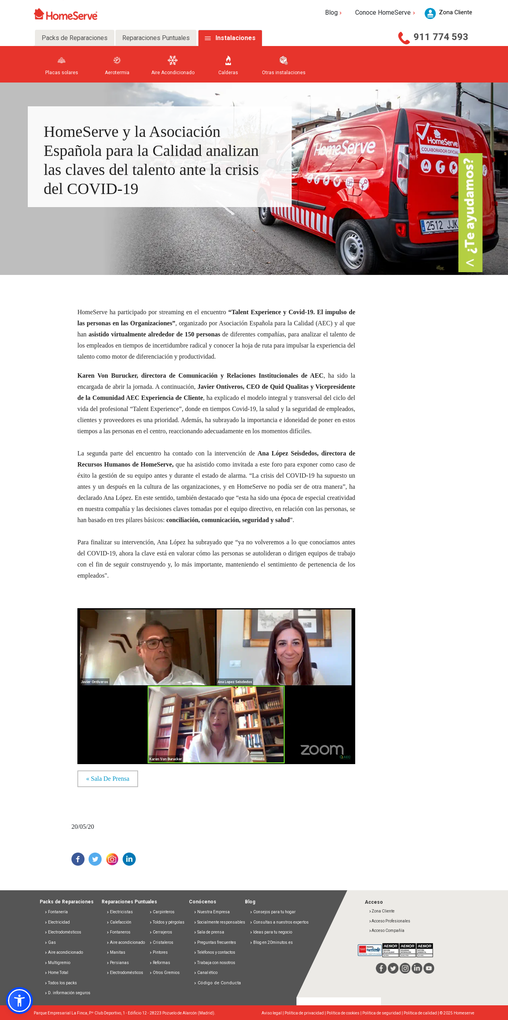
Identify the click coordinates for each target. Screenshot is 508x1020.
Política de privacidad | (306, 1013)
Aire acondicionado (63, 952)
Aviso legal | (273, 1013)
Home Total (56, 972)
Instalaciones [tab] (236, 38)
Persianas (117, 962)
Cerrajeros (160, 932)
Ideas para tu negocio (271, 932)
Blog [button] (334, 12)
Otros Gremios (164, 972)
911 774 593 (441, 36)
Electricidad (57, 922)
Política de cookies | (344, 1013)
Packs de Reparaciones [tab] (75, 38)
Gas (50, 942)
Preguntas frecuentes (215, 942)
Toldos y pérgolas (167, 922)
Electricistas (119, 912)
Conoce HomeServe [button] (386, 12)
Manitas (115, 952)
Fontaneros (118, 932)
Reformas (159, 962)
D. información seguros (67, 993)
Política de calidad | (422, 1013)
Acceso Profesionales (389, 921)
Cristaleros (161, 942)
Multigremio (57, 962)
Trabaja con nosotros (214, 962)
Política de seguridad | (383, 1013)
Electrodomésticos (62, 932)
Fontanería (56, 912)
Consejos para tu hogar (273, 912)
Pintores (158, 952)
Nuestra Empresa (212, 912)
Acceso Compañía (386, 930)
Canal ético (205, 972)
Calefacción (118, 922)
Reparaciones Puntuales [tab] (156, 38)
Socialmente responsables (219, 922)
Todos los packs (60, 983)
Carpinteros (162, 912)
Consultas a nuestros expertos (279, 922)
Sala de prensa (209, 932)
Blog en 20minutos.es (271, 942)
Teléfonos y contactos (214, 952)
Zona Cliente (381, 911)
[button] (19, 1000)
